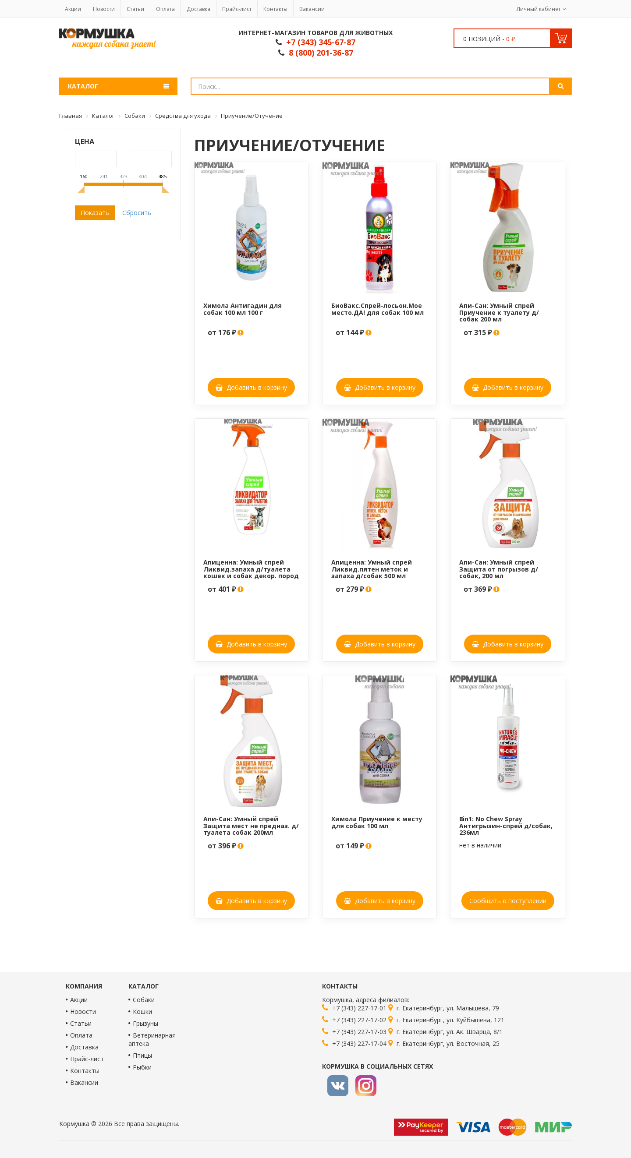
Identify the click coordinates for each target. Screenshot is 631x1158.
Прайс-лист (237, 9)
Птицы (142, 1055)
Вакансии (312, 9)
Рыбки (142, 1067)
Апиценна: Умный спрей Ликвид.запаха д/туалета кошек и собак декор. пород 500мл (251, 572)
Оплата (165, 9)
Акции (73, 9)
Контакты (275, 9)
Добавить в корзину (251, 387)
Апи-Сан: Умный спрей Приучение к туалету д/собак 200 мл (499, 312)
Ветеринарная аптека (152, 1039)
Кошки (142, 1011)
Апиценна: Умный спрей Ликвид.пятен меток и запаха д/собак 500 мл (371, 569)
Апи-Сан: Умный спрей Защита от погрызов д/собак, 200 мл (498, 569)
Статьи (135, 9)
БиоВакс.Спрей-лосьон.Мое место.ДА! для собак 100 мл (377, 308)
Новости (104, 9)
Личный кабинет (538, 9)
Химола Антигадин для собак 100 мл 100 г (242, 308)
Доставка (198, 9)
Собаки (144, 1000)
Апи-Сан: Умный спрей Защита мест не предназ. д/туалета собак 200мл (251, 826)
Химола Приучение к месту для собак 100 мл (376, 822)
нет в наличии (480, 845)
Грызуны (145, 1023)
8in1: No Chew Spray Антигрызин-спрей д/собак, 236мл (506, 826)
